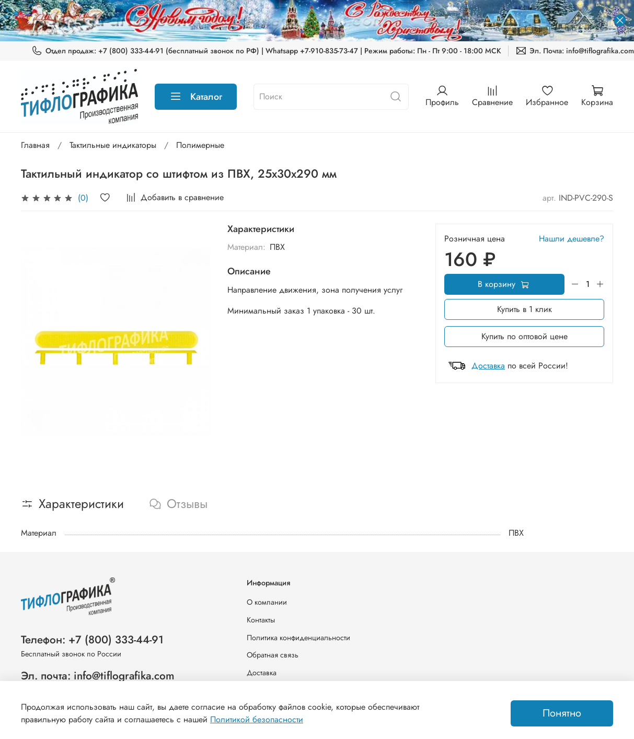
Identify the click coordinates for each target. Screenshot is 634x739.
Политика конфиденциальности (298, 637)
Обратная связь (272, 655)
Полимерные (200, 145)
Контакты (261, 620)
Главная (35, 145)
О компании (267, 602)
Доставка (488, 366)
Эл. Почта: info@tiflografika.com (574, 50)
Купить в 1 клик (524, 309)
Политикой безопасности (256, 719)
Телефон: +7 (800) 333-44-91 (92, 640)
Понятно (562, 713)
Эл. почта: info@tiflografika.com (98, 676)
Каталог (195, 96)
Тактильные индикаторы (113, 145)
